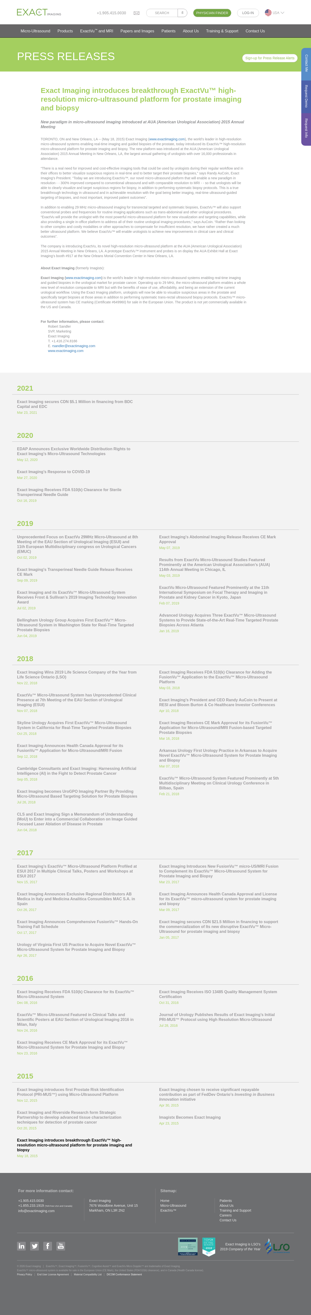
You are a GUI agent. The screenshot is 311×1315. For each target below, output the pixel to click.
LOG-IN (248, 13)
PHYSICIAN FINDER (212, 13)
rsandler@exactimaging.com (73, 346)
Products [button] (65, 31)
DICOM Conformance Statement (124, 1274)
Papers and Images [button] (137, 31)
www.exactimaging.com (167, 139)
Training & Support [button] (222, 31)
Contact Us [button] (255, 31)
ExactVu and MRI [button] (96, 30)
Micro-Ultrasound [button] (35, 31)
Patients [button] (169, 31)
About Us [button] (191, 31)
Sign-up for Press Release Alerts (269, 58)
